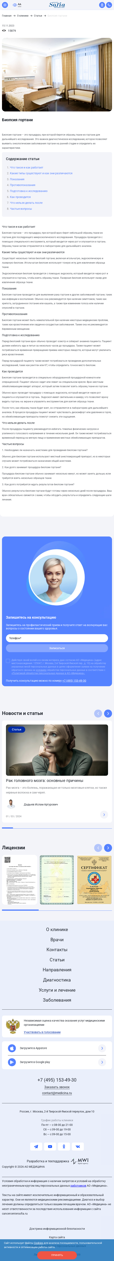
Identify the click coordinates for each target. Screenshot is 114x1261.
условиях (41, 670)
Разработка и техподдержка (48, 1161)
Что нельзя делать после (26, 202)
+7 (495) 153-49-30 (74, 680)
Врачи (57, 939)
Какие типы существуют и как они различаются (41, 173)
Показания (17, 179)
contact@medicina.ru (57, 1093)
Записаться (57, 648)
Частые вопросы (21, 208)
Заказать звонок (57, 1087)
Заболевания (57, 1000)
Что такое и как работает (26, 167)
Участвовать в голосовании (42, 1032)
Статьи (57, 960)
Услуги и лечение (57, 990)
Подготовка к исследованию (28, 191)
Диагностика (57, 980)
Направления (57, 970)
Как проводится (20, 197)
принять (57, 1255)
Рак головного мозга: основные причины (44, 780)
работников (78, 1185)
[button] (108, 714)
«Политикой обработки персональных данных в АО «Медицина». (48, 673)
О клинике (57, 929)
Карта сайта (57, 1237)
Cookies (38, 1242)
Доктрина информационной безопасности (57, 1228)
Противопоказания (22, 185)
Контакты (57, 949)
